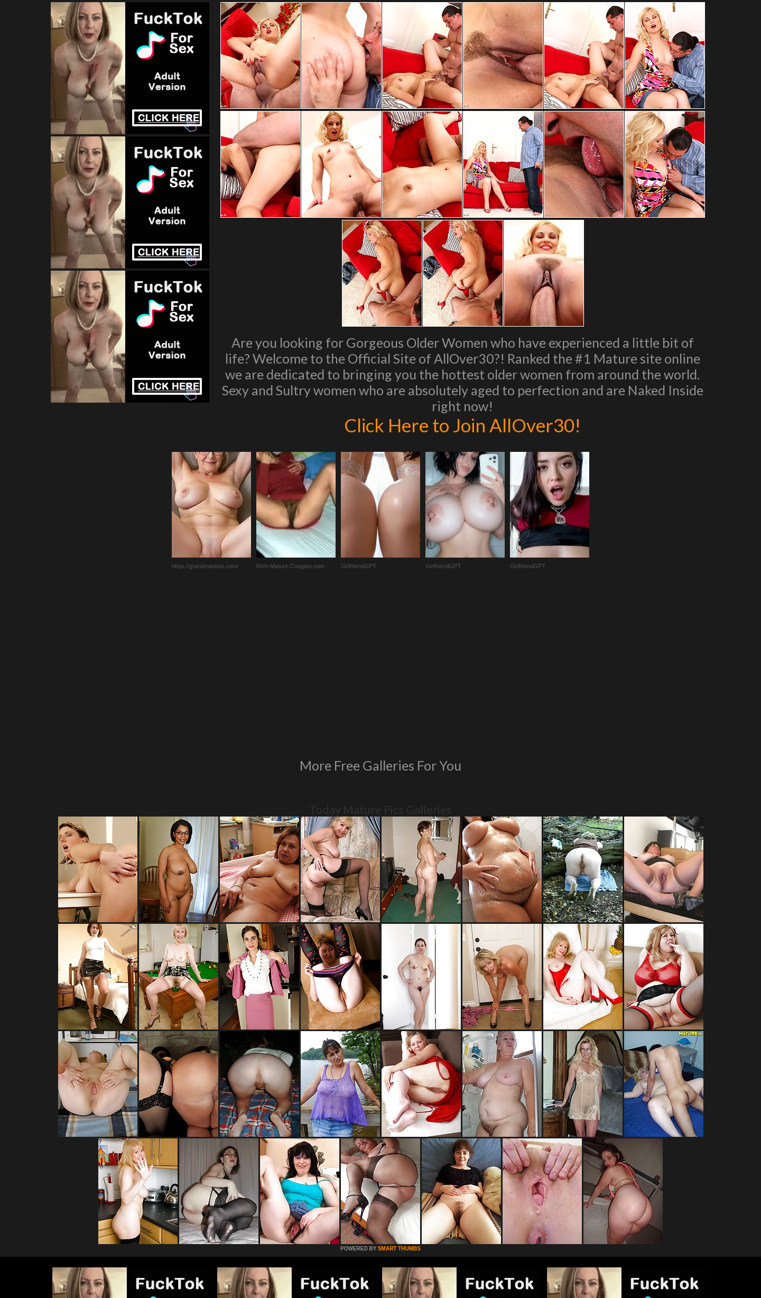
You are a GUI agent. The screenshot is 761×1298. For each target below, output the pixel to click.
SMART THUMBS (399, 1104)
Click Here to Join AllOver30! (462, 425)
